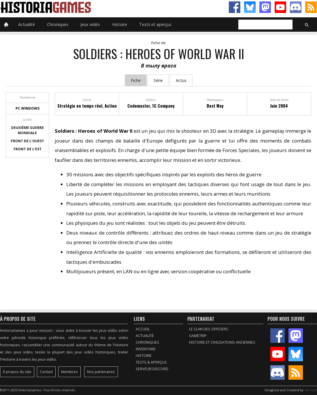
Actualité (26, 24)
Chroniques (57, 24)
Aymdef (311, 390)
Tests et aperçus (155, 24)
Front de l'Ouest (27, 140)
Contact (46, 371)
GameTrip (198, 335)
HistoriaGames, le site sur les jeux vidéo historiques (79, 7)
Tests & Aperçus (151, 362)
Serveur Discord (152, 368)
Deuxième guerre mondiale (27, 130)
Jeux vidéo (90, 24)
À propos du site (17, 371)
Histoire (119, 24)
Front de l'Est (27, 149)
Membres (69, 371)
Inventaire (146, 349)
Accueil (143, 329)
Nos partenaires (101, 371)
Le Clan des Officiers (208, 329)
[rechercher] (265, 24)
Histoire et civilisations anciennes (222, 342)
